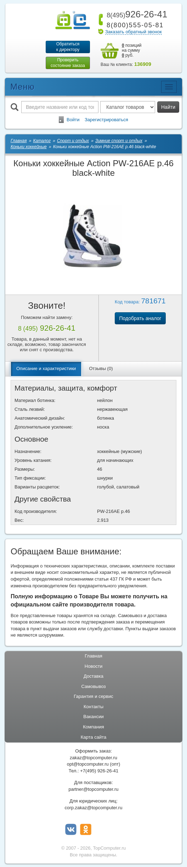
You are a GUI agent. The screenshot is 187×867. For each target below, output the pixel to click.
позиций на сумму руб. (132, 50)
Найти (168, 107)
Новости (93, 666)
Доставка (93, 676)
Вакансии (93, 716)
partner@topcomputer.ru (93, 789)
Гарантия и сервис (93, 696)
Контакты (93, 706)
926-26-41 (135, 14)
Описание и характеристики (46, 368)
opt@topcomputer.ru (88, 764)
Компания (93, 726)
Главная (93, 656)
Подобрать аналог (140, 318)
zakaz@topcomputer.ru (93, 757)
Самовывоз (93, 686)
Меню (22, 86)
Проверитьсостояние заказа (68, 62)
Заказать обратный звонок (133, 31)
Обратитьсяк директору (68, 46)
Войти (73, 119)
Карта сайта (93, 737)
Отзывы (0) (101, 368)
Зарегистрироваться (106, 119)
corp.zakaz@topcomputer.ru (94, 807)
